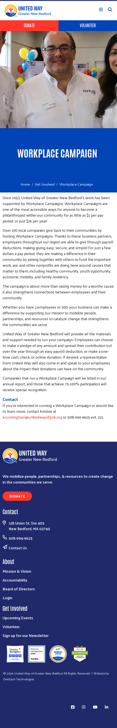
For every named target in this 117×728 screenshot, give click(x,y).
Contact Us (18, 548)
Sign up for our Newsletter (26, 635)
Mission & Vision (17, 571)
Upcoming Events (18, 617)
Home (25, 184)
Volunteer (88, 25)
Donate (29, 25)
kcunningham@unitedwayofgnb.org (32, 417)
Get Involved (45, 184)
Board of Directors (19, 588)
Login (7, 597)
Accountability (15, 580)
